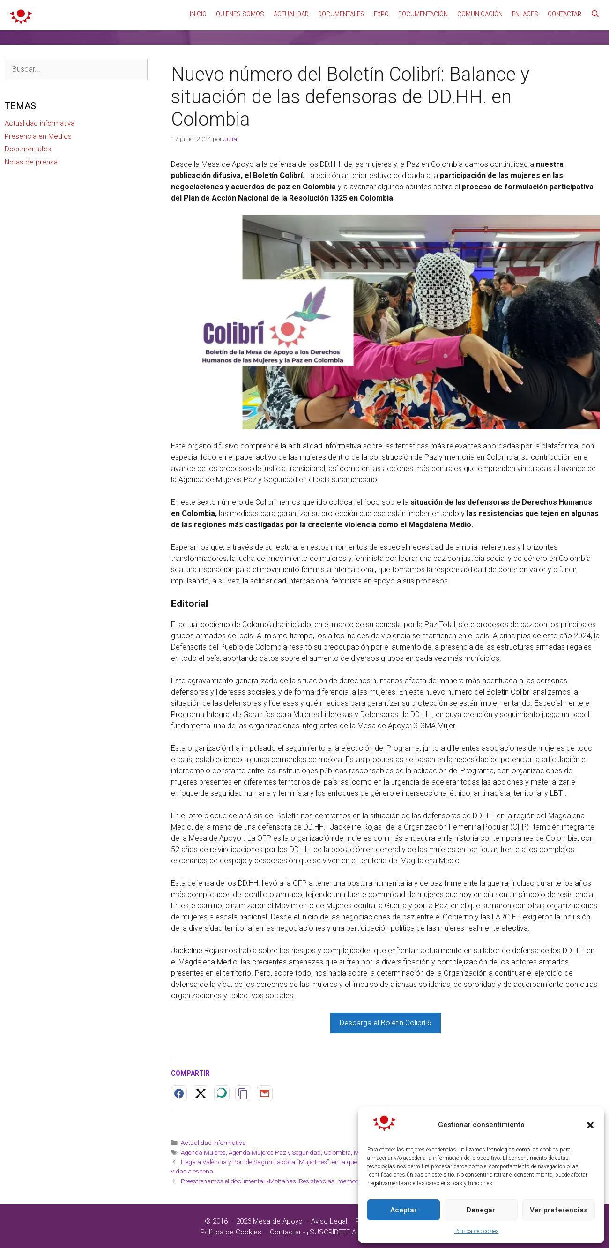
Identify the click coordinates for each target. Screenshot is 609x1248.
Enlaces (525, 14)
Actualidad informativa (213, 1141)
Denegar (481, 1210)
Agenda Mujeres (203, 1151)
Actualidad (291, 14)
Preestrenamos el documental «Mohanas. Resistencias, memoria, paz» (280, 1180)
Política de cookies (476, 1231)
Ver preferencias (558, 1210)
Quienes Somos (240, 14)
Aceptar (403, 1210)
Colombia (337, 1151)
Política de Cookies (231, 1231)
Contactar (564, 14)
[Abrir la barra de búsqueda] (595, 14)
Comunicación (480, 14)
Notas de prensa (31, 162)
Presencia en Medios (38, 136)
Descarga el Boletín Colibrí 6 (385, 1022)
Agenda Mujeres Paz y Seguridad (275, 1151)
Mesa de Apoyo (278, 1220)
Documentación (423, 14)
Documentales (341, 14)
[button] (590, 1125)
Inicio (198, 14)
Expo (381, 14)
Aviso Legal (329, 1220)
